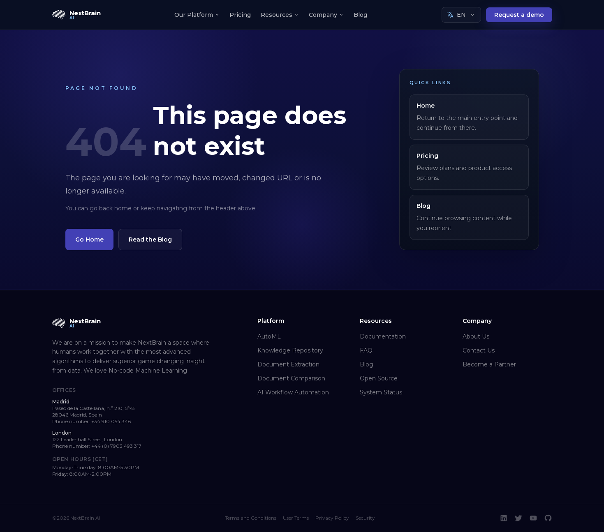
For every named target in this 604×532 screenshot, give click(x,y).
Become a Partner (489, 364)
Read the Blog (150, 239)
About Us (476, 336)
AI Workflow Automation (293, 392)
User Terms (296, 518)
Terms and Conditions (250, 518)
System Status (381, 392)
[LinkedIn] (504, 518)
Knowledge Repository (290, 350)
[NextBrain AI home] (76, 14)
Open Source (379, 378)
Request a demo (519, 14)
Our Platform (197, 14)
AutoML (269, 336)
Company (326, 14)
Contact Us (479, 350)
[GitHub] (548, 518)
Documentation (383, 336)
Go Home (89, 239)
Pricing (240, 14)
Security (365, 518)
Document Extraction (288, 364)
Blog (360, 14)
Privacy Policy (332, 518)
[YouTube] (533, 518)
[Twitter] (518, 518)
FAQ (366, 350)
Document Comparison (291, 378)
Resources (280, 14)
